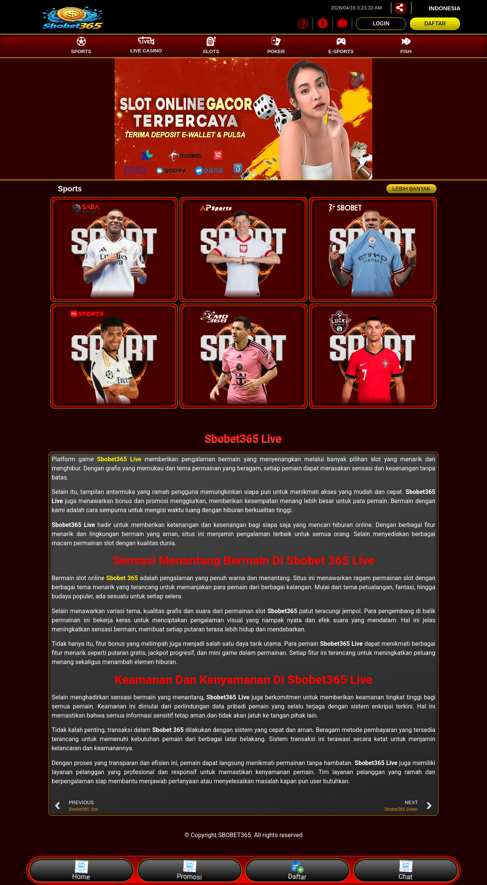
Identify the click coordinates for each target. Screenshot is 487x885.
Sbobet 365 (122, 578)
